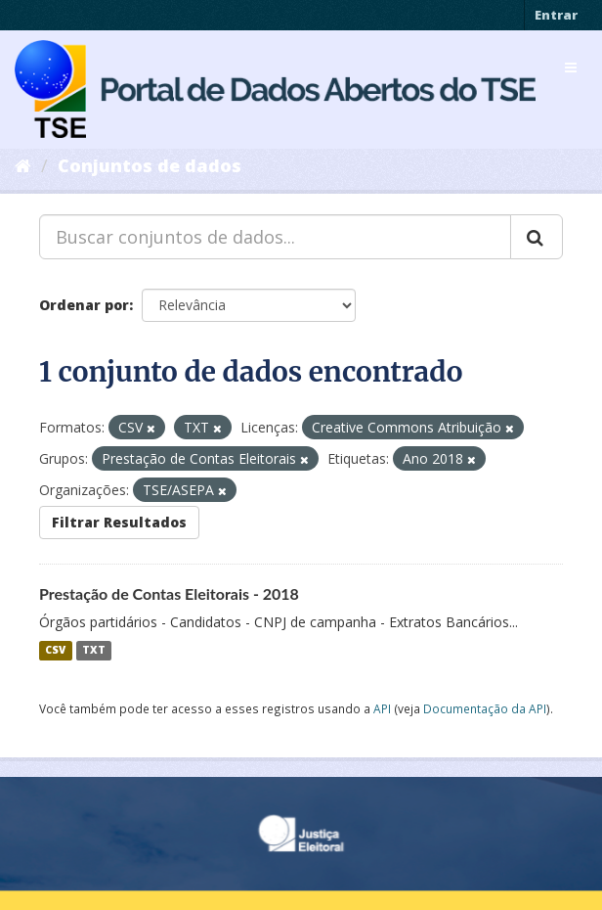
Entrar (556, 14)
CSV (55, 651)
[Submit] (536, 236)
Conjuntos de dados (149, 165)
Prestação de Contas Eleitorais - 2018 (169, 593)
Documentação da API (484, 708)
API (382, 708)
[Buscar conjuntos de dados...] (275, 236)
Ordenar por (84, 305)
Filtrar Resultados (119, 522)
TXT (94, 651)
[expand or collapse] (570, 67)
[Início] (23, 165)
